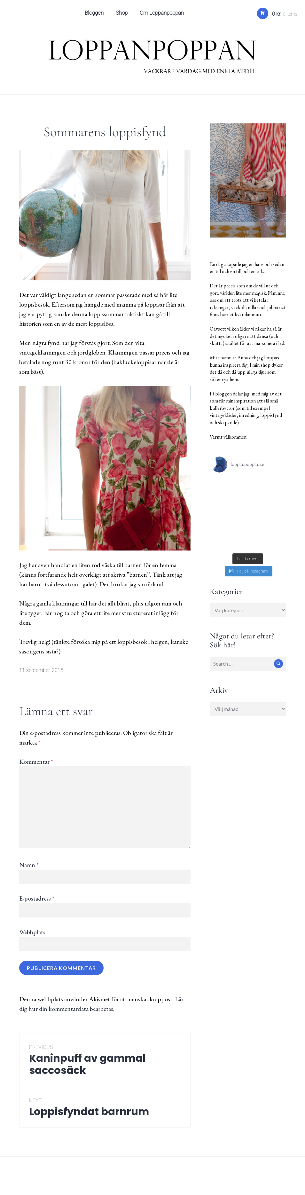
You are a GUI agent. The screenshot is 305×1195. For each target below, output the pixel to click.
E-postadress (36, 898)
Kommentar (36, 761)
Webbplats (32, 932)
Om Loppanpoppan (163, 15)
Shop (123, 15)
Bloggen (95, 15)
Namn (29, 865)
